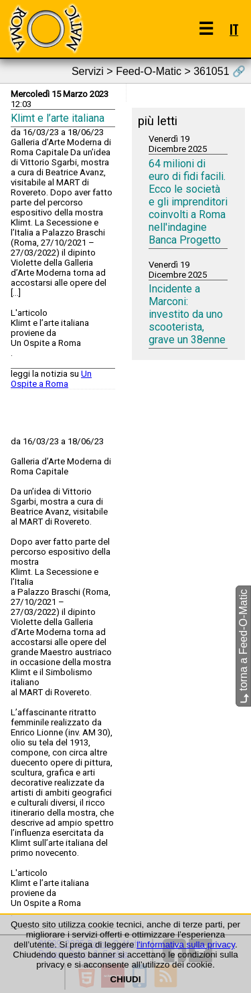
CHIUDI (125, 979)
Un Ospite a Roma (51, 379)
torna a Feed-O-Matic (243, 646)
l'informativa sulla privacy (186, 944)
